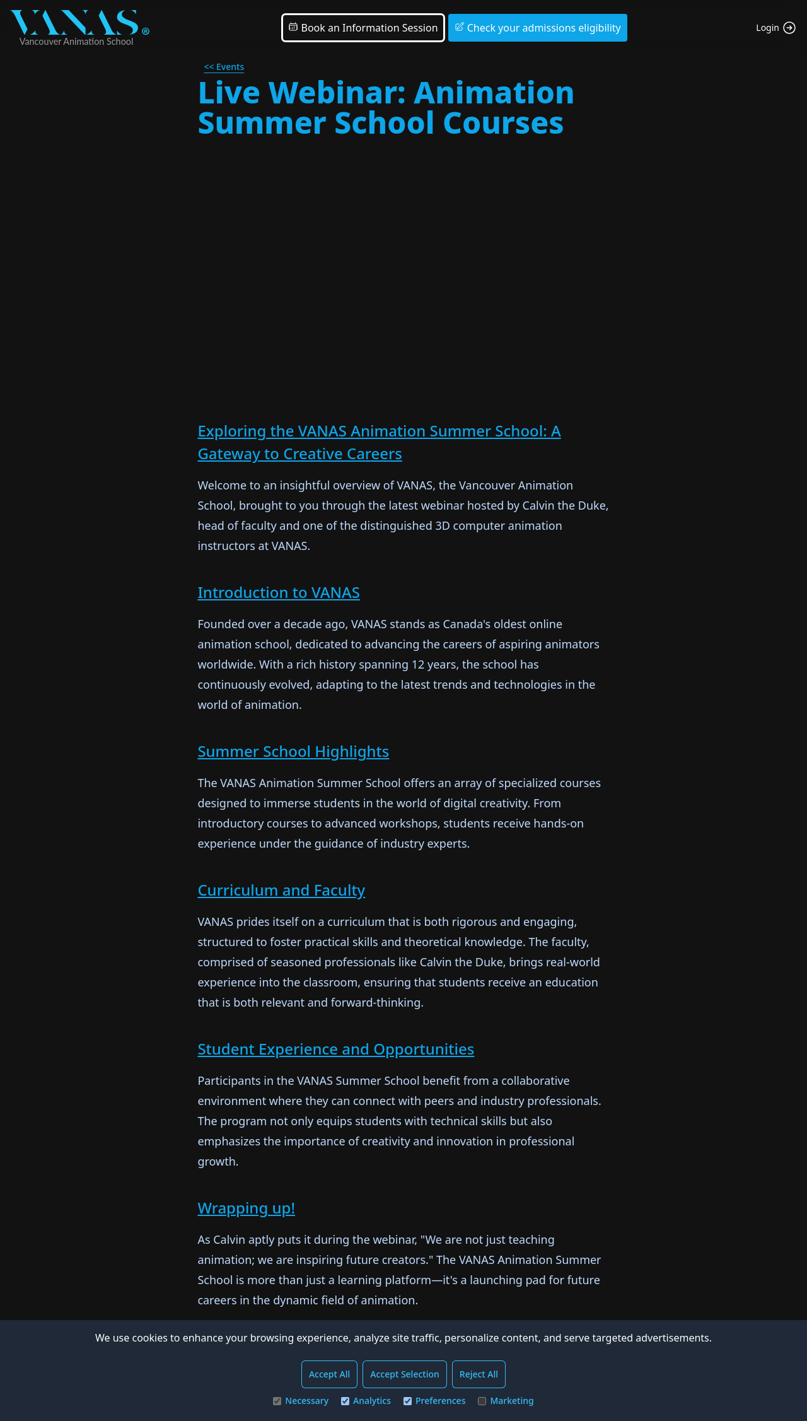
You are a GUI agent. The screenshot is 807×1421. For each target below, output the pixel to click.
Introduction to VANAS (278, 592)
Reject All (479, 1374)
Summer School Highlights (293, 750)
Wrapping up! (246, 1207)
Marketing (505, 1400)
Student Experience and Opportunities (335, 1048)
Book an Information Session (363, 28)
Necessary (300, 1400)
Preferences (434, 1400)
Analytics (366, 1400)
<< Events (224, 67)
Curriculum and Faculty (281, 889)
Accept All (329, 1374)
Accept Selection (404, 1374)
